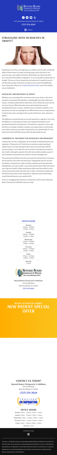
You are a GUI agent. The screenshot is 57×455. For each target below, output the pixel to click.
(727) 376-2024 (28, 24)
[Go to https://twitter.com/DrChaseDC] (27, 17)
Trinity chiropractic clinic (30, 85)
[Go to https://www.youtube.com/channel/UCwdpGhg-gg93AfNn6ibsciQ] (31, 17)
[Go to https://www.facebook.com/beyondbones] (23, 17)
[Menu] (28, 434)
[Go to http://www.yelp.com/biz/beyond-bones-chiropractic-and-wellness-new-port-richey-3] (34, 17)
